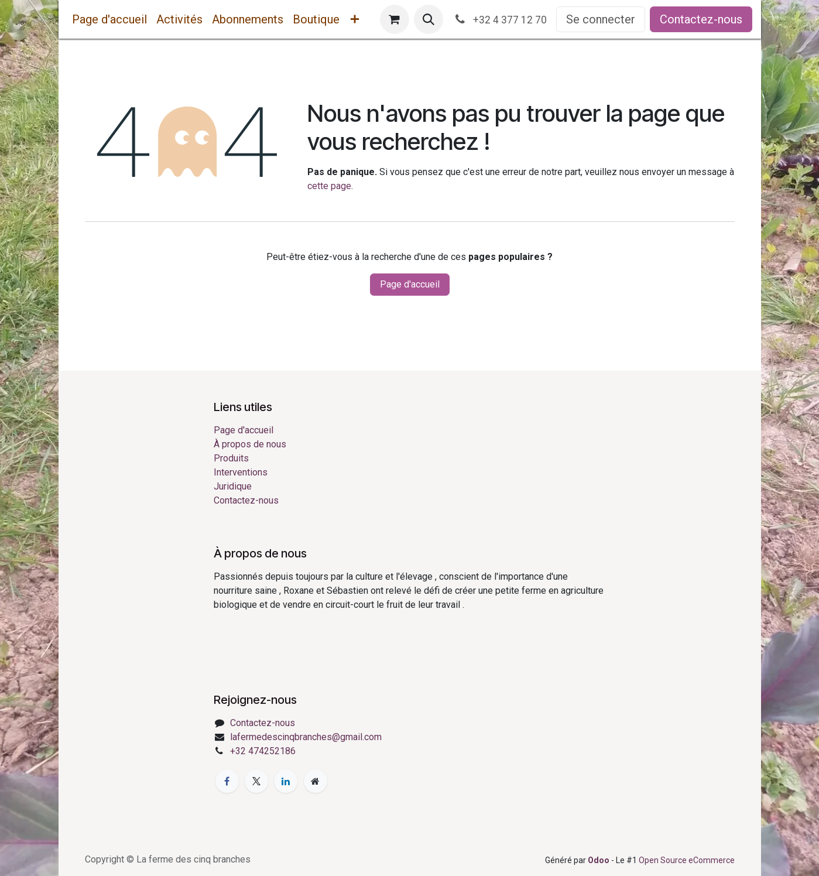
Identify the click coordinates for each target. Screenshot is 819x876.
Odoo (599, 860)
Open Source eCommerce (687, 860)
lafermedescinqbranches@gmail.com (306, 736)
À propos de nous (250, 444)
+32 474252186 (263, 751)
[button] (428, 19)
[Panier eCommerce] (394, 19)
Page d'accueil (410, 284)
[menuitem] (109, 19)
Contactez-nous (701, 19)
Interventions (241, 472)
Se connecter (600, 19)
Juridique (233, 486)
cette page (329, 185)
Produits (231, 458)
